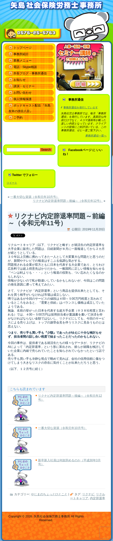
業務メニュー (22, 60)
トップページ (22, 47)
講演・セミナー (24, 86)
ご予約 (18, 117)
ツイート (12, 182)
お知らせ (19, 79)
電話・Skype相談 (25, 67)
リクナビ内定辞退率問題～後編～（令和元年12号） (68, 200)
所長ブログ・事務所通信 (30, 73)
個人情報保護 (22, 99)
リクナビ (88, 494)
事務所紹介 (21, 54)
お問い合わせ (22, 92)
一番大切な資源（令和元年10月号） (34, 196)
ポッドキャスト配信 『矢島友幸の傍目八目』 (30, 108)
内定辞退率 (97, 498)
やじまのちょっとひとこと (49, 494)
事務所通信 (75, 99)
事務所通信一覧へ (95, 135)
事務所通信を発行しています (80, 107)
